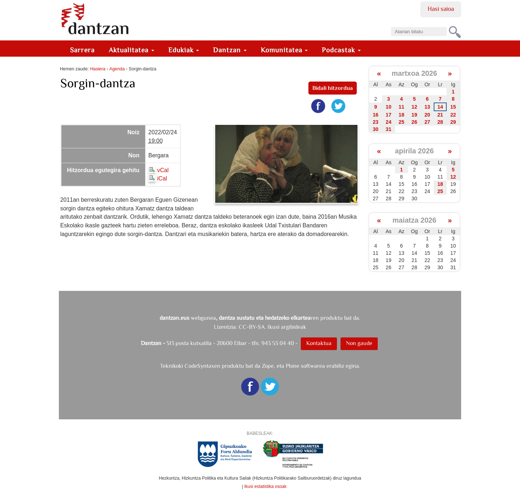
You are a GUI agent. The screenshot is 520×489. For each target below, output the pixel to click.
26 (414, 122)
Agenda (117, 68)
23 (375, 122)
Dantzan (230, 50)
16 (375, 115)
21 (440, 115)
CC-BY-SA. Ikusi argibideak (272, 327)
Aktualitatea (131, 50)
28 (440, 122)
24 (388, 122)
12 (414, 107)
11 (401, 107)
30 (375, 129)
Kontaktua (319, 343)
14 (440, 107)
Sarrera (82, 50)
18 (401, 115)
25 (401, 122)
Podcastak (341, 50)
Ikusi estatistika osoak (265, 486)
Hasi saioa (441, 8)
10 (388, 107)
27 (427, 122)
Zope (268, 366)
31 (388, 129)
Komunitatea (284, 50)
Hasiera (97, 68)
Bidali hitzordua (332, 88)
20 (427, 115)
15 (453, 107)
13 (427, 107)
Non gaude (359, 343)
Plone (292, 366)
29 (453, 122)
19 (414, 115)
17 (388, 115)
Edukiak (183, 50)
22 (453, 115)
